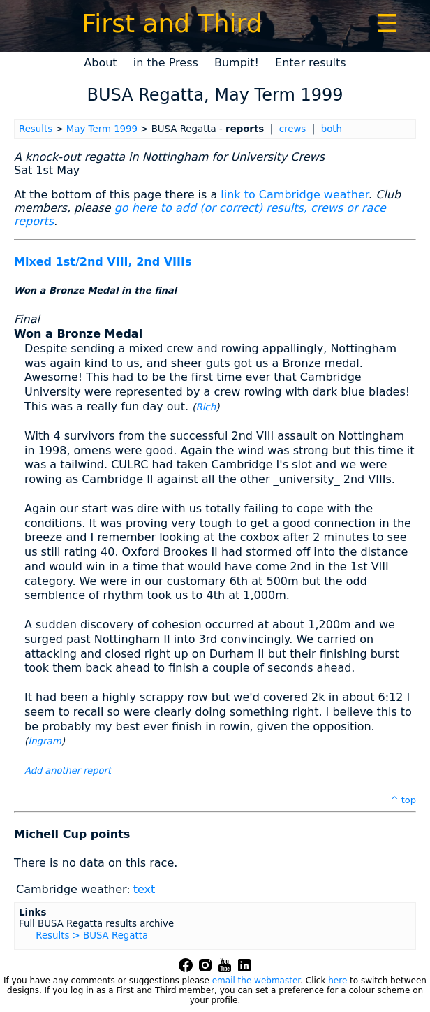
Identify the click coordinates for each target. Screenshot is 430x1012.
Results (35, 129)
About (100, 62)
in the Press (165, 62)
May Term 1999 (102, 129)
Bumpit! (236, 62)
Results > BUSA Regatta (92, 935)
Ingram (44, 741)
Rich (205, 407)
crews (292, 129)
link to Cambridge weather (295, 194)
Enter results (310, 62)
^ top (403, 800)
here (337, 980)
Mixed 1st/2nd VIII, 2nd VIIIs (103, 261)
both (331, 129)
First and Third (172, 23)
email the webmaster (256, 980)
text (144, 889)
